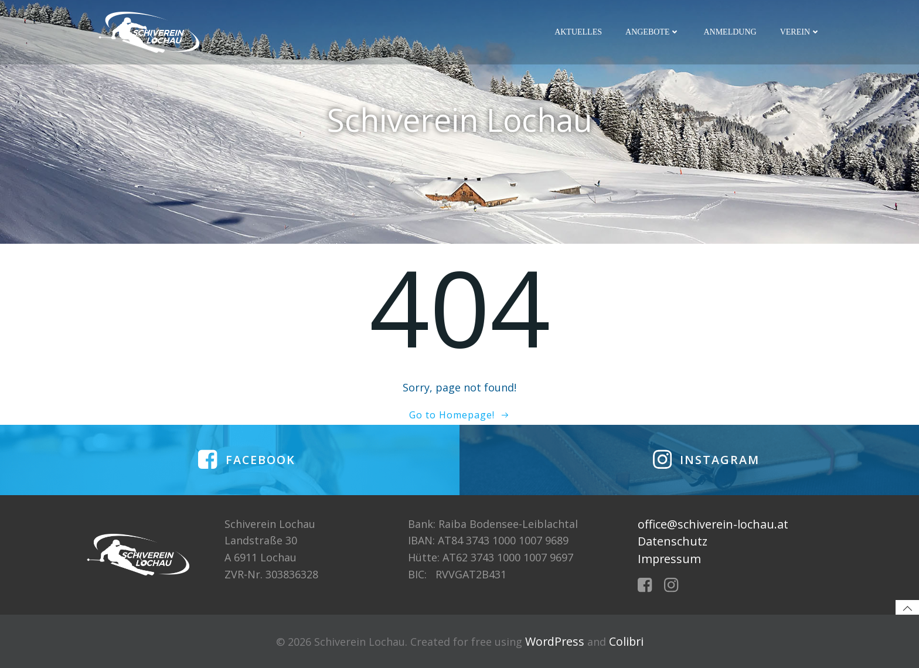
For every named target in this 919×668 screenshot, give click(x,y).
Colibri (626, 641)
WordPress (554, 641)
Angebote (652, 32)
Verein (800, 32)
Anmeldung (729, 32)
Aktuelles (578, 32)
